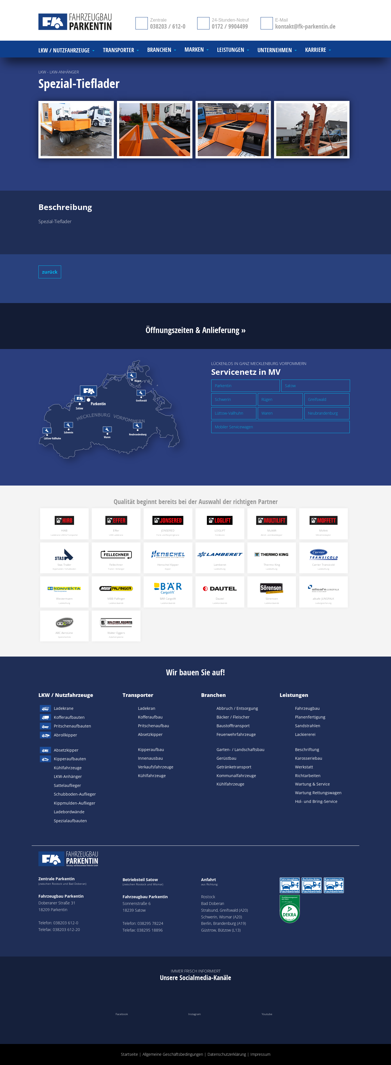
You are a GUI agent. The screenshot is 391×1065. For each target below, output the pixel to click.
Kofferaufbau (150, 717)
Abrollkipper (65, 735)
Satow (290, 385)
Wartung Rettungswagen (318, 792)
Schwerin (223, 399)
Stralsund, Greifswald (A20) (224, 910)
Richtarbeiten (308, 775)
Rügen (266, 399)
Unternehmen (274, 50)
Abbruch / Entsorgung (237, 708)
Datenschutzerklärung (227, 1054)
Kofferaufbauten (69, 717)
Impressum (260, 1054)
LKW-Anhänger (68, 776)
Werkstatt (304, 767)
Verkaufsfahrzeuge (155, 767)
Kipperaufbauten (70, 758)
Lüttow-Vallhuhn (229, 413)
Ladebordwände (69, 811)
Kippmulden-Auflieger (74, 803)
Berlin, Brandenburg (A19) (223, 923)
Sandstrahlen (307, 725)
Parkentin (223, 385)
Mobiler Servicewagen (234, 426)
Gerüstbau (226, 758)
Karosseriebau (308, 758)
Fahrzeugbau (307, 708)
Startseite (129, 1054)
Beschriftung (307, 749)
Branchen (213, 695)
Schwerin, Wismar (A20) (221, 917)
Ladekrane (63, 708)
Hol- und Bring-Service (316, 801)
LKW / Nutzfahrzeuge (65, 695)
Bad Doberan (212, 903)
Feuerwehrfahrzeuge (236, 734)
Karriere (315, 50)
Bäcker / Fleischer (233, 717)
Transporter (138, 695)
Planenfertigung (310, 717)
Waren (267, 413)
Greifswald (317, 399)
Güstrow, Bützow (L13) (221, 930)
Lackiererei (305, 734)
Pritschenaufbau (153, 725)
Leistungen (294, 695)
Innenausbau (150, 758)
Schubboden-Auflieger (75, 794)
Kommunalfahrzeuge (236, 775)
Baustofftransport (233, 725)
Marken (194, 50)
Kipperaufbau (151, 749)
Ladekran (146, 708)
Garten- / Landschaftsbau (240, 749)
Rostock (208, 896)
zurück (50, 272)
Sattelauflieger (67, 785)
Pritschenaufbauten (72, 726)
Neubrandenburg (323, 413)
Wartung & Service (312, 784)
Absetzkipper (66, 750)
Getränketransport (234, 767)
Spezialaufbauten (70, 820)
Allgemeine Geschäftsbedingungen (172, 1054)
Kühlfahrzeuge (68, 767)
